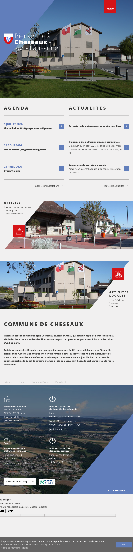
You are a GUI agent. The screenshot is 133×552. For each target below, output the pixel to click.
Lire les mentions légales (15, 547)
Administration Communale (18, 207)
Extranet (8, 382)
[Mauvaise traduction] (9, 511)
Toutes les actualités (116, 186)
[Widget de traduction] (20, 481)
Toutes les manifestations (48, 186)
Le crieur (115, 306)
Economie (115, 303)
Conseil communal (14, 213)
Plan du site (61, 382)
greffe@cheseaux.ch (14, 420)
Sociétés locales (118, 300)
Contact (22, 382)
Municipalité (11, 210)
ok (123, 544)
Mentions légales (40, 382)
